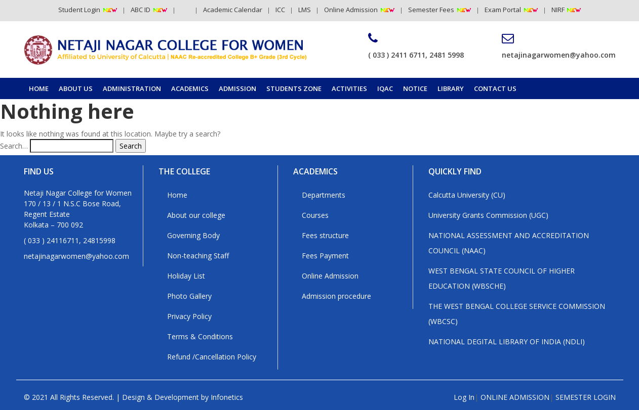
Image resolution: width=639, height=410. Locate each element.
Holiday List (186, 276)
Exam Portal (503, 9)
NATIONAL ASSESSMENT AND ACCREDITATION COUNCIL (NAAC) (508, 243)
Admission (237, 88)
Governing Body (193, 235)
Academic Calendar (232, 9)
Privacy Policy (189, 316)
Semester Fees (431, 9)
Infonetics (227, 397)
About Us (76, 88)
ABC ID (140, 9)
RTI (185, 9)
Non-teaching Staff (198, 255)
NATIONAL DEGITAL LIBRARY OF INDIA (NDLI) (506, 341)
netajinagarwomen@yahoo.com (559, 46)
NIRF (558, 9)
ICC (280, 9)
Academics (190, 88)
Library (450, 88)
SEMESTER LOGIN (585, 397)
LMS (304, 9)
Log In (464, 397)
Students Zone (294, 88)
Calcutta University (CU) (466, 195)
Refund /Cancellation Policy (211, 356)
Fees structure (325, 235)
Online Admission (351, 9)
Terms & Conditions (200, 336)
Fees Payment (325, 255)
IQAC (385, 88)
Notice (415, 88)
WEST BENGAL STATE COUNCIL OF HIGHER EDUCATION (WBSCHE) (501, 278)
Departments (323, 195)
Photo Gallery (189, 296)
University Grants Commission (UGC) (488, 215)
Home (39, 88)
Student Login (79, 9)
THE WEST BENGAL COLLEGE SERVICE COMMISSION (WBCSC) (516, 313)
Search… (14, 146)
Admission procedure (336, 296)
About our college (196, 215)
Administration (132, 88)
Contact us (495, 88)
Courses (315, 215)
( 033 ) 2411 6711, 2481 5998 (416, 46)
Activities (349, 88)
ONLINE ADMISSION (515, 397)
